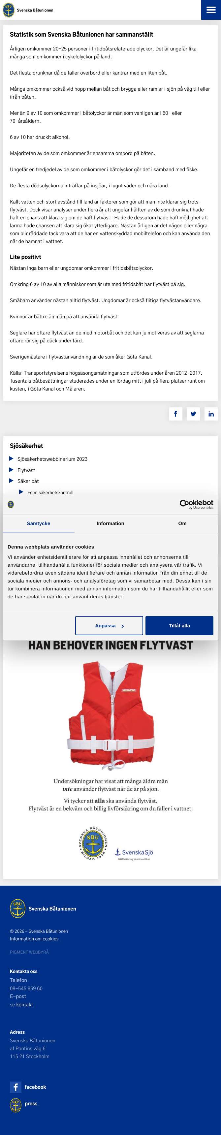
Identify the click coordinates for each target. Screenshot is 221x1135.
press (31, 1103)
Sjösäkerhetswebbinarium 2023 (52, 458)
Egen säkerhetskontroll (50, 492)
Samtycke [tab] (38, 523)
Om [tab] (182, 523)
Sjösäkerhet (26, 446)
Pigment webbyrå (29, 952)
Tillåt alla (179, 625)
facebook (35, 1087)
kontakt (24, 1004)
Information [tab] (110, 523)
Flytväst (26, 470)
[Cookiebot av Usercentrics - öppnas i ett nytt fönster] (184, 504)
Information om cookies (34, 938)
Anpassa (109, 625)
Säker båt (28, 481)
